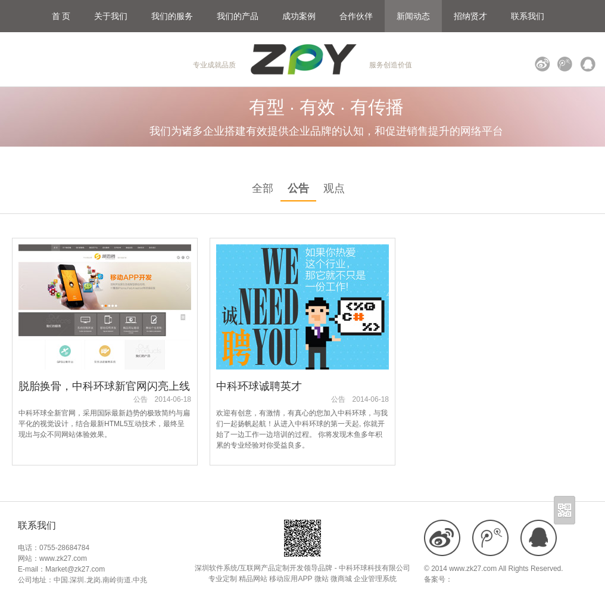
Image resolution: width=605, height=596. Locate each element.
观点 (334, 188)
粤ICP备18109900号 (485, 579)
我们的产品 (237, 16)
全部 (262, 188)
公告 (298, 188)
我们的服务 (172, 16)
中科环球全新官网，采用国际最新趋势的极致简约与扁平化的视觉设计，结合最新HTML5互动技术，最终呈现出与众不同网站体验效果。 (104, 424)
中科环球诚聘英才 (259, 386)
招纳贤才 (470, 16)
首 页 (61, 16)
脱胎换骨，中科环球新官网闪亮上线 (104, 386)
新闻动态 (413, 16)
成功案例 (299, 16)
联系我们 (527, 16)
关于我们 (110, 16)
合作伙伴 (356, 16)
